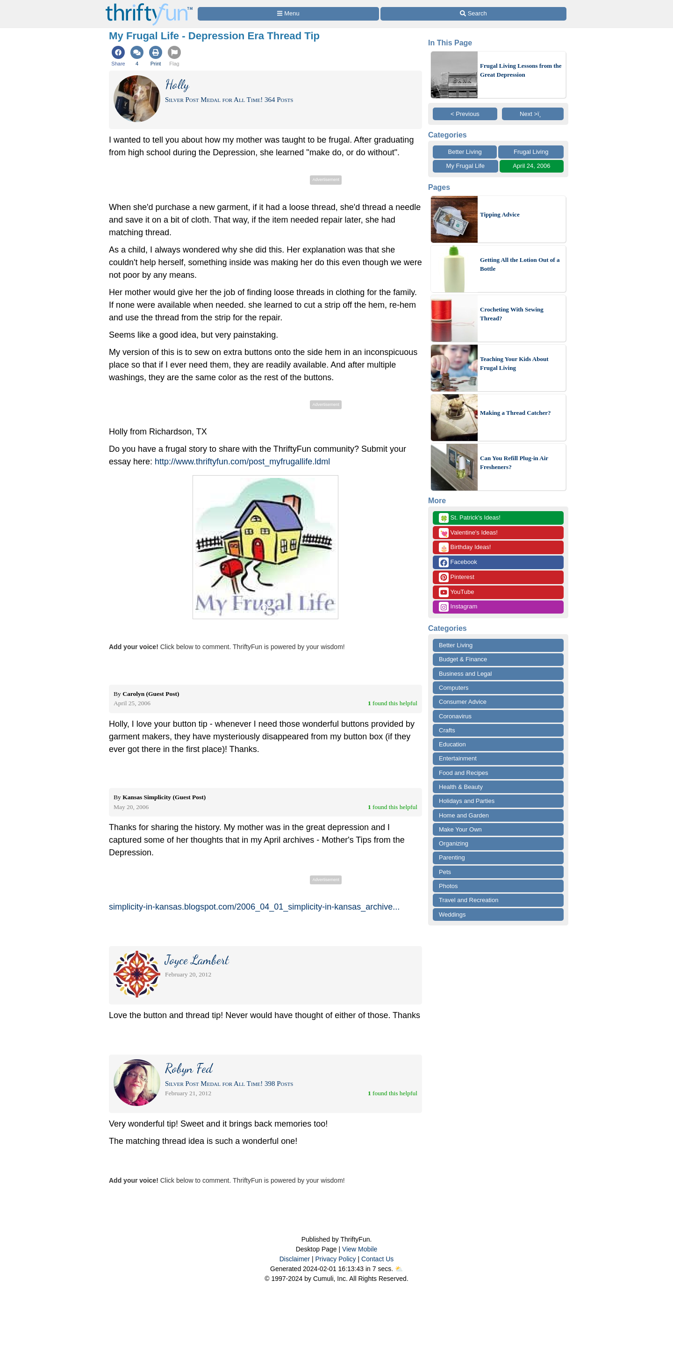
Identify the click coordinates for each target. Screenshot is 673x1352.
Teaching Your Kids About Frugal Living (514, 363)
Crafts (447, 730)
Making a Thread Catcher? (515, 412)
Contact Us (377, 1259)
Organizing (453, 843)
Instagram (458, 607)
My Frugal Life (465, 165)
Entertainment (458, 758)
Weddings (452, 914)
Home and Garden (464, 815)
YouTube (456, 592)
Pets (445, 871)
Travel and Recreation (468, 900)
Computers (454, 687)
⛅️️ (399, 1268)
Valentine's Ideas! (468, 533)
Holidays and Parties (466, 800)
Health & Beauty (461, 786)
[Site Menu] (288, 14)
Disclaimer (294, 1259)
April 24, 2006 (531, 165)
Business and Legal (465, 673)
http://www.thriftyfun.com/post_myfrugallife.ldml (242, 461)
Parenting (452, 857)
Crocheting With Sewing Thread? (512, 314)
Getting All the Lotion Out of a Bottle (519, 264)
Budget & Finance (463, 659)
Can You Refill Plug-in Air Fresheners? (514, 463)
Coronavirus (455, 716)
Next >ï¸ (533, 113)
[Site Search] (473, 14)
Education (452, 744)
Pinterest (456, 577)
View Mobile (359, 1249)
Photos (448, 885)
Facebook (458, 562)
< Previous (465, 113)
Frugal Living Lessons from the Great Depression (521, 70)
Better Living (465, 151)
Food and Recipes (463, 772)
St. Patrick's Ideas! (470, 518)
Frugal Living (531, 151)
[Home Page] (149, 5)
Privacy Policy (335, 1259)
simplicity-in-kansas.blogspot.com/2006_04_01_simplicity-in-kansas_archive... (254, 906)
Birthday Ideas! (465, 547)
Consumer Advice (463, 701)
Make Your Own (460, 829)
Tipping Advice (500, 214)
